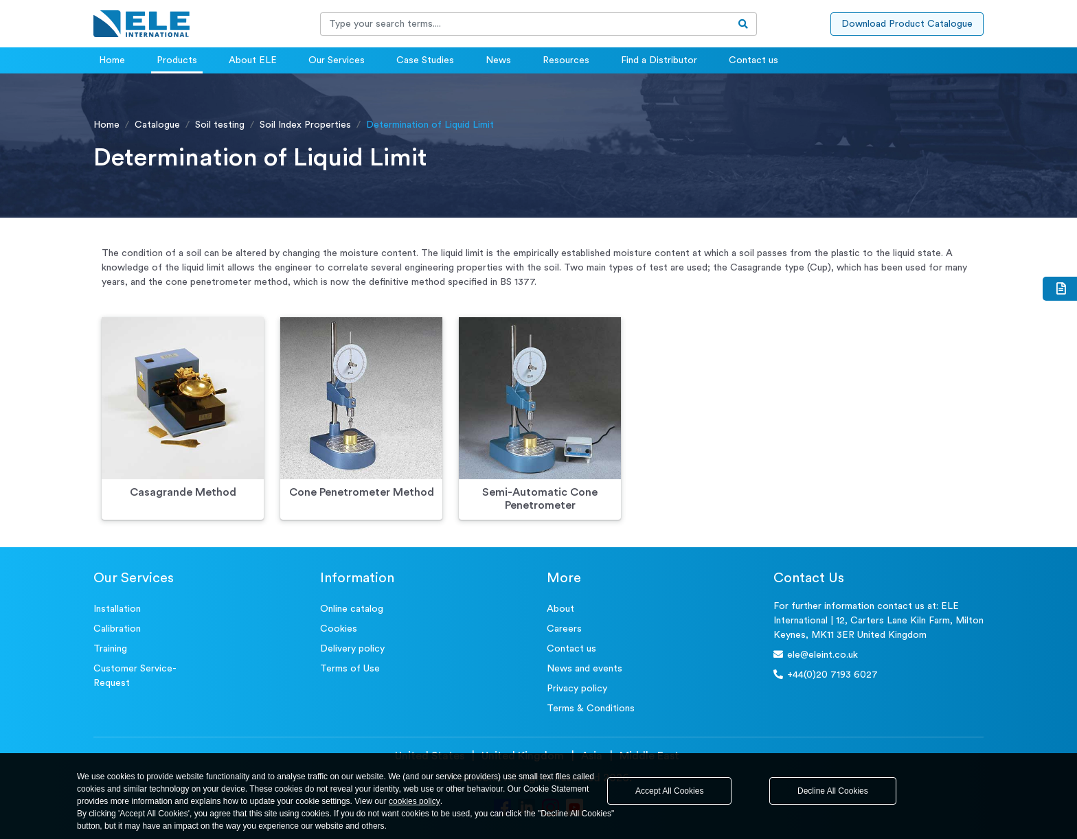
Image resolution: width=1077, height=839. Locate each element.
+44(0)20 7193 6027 (825, 674)
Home (112, 60)
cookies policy (414, 801)
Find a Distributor (659, 60)
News (498, 60)
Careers (564, 629)
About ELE (253, 60)
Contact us (753, 60)
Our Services (336, 60)
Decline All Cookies (832, 791)
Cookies (338, 629)
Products (177, 60)
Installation (117, 609)
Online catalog (351, 609)
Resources (566, 60)
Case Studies (425, 60)
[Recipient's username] (525, 24)
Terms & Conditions (591, 708)
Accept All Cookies (669, 791)
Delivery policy (352, 649)
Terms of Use (350, 669)
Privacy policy (577, 688)
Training (110, 649)
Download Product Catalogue (907, 24)
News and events (584, 669)
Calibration (117, 629)
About (560, 609)
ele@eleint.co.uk (815, 655)
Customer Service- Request (135, 676)
